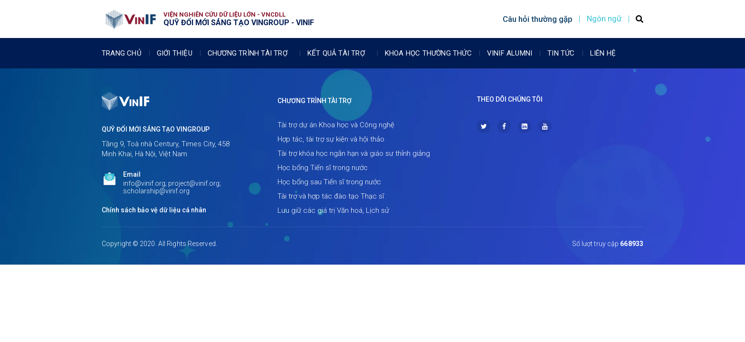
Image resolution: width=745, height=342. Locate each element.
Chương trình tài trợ (250, 53)
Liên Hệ (603, 53)
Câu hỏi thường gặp (538, 19)
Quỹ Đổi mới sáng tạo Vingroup (156, 129)
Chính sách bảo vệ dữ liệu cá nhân (154, 210)
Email (132, 174)
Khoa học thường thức (428, 53)
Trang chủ (122, 53)
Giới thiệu (174, 53)
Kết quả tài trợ (338, 53)
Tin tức (560, 53)
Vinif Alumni (509, 53)
